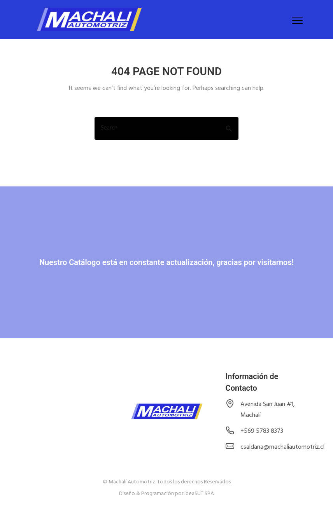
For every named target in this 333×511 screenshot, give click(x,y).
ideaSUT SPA (199, 493)
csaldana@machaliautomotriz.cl (282, 447)
